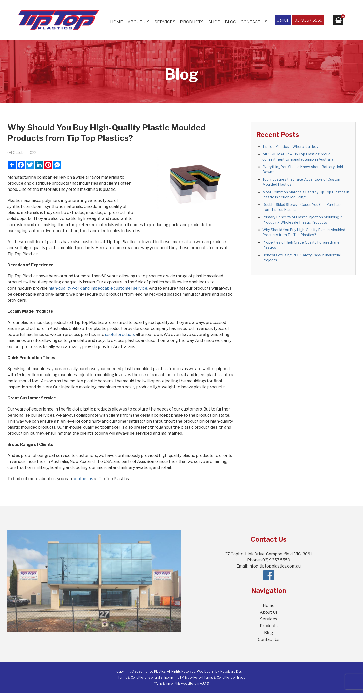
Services (164, 21)
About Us (139, 21)
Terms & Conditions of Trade (224, 677)
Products (192, 21)
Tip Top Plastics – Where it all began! (292, 146)
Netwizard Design (233, 671)
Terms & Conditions (132, 677)
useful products (120, 334)
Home (116, 21)
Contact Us (254, 21)
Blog (230, 21)
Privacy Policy (192, 677)
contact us (83, 478)
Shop (214, 21)
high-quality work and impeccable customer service (97, 288)
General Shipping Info (163, 677)
